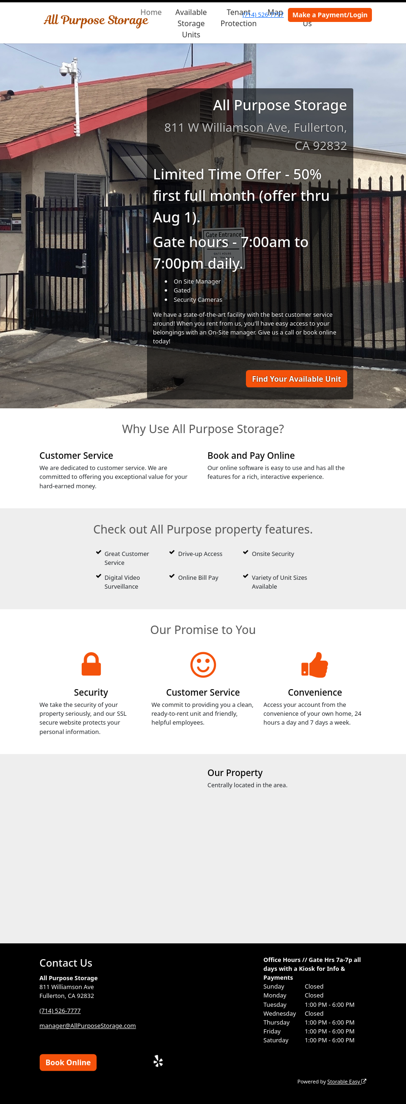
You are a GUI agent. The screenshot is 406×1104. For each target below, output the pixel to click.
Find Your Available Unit (296, 379)
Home (151, 12)
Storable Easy (346, 1081)
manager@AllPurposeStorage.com (88, 1025)
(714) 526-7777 (263, 14)
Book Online (68, 1062)
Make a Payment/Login (330, 14)
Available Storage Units (191, 23)
